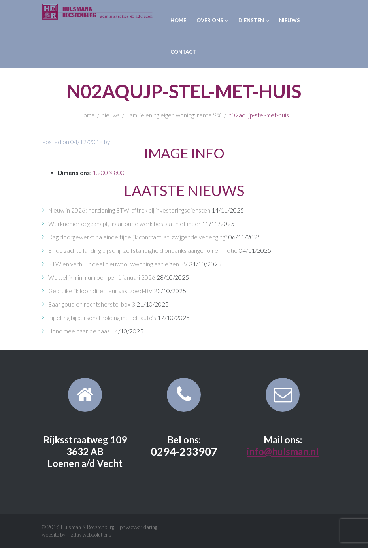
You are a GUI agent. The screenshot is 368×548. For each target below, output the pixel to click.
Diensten (253, 20)
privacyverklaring (138, 527)
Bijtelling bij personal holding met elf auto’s (102, 317)
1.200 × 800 (108, 172)
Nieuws (289, 20)
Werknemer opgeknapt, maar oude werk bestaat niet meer (124, 223)
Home (178, 20)
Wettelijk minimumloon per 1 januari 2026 (101, 277)
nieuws (111, 115)
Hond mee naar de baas (79, 331)
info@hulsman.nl (283, 451)
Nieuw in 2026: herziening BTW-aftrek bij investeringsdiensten (129, 210)
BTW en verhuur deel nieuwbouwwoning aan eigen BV (118, 263)
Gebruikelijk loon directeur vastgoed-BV (100, 290)
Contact (183, 52)
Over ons (212, 20)
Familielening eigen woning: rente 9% (174, 115)
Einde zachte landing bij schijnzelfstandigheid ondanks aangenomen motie (143, 250)
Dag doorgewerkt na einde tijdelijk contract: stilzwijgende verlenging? (137, 237)
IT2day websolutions (88, 534)
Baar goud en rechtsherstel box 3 (91, 304)
